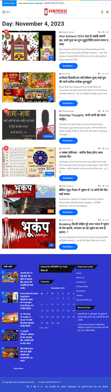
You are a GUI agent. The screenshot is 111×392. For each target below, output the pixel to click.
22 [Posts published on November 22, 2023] (52, 317)
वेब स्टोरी (52, 387)
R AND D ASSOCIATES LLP (49, 382)
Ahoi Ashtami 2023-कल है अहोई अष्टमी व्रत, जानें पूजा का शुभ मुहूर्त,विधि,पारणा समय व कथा (83, 40)
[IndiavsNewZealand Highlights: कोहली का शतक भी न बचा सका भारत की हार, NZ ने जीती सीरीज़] (10, 297)
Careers (79, 295)
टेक (79, 387)
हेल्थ (99, 387)
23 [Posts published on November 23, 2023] (58, 317)
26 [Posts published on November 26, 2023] (74, 317)
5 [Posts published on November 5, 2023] (73, 298)
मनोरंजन (63, 387)
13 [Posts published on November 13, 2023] (42, 311)
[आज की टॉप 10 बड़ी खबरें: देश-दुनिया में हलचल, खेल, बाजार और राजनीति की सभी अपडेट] (10, 277)
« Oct (41, 328)
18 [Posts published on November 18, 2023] (68, 311)
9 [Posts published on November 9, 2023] (57, 304)
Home (79, 273)
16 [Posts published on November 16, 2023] (58, 311)
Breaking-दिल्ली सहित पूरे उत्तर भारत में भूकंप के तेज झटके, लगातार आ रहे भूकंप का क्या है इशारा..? (84, 228)
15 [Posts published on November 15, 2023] (52, 311)
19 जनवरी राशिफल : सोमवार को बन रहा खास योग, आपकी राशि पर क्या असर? (27, 337)
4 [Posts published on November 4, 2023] (68, 298)
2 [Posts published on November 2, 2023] (57, 298)
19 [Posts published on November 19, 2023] (74, 311)
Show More (18, 368)
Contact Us (81, 282)
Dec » (47, 328)
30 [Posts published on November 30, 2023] (58, 323)
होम (47, 387)
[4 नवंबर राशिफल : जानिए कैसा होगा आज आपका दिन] (29, 162)
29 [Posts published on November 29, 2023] (52, 323)
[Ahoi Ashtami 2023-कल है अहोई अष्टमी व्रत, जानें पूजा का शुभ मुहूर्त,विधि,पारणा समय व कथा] (29, 46)
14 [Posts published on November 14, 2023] (47, 311)
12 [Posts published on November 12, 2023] (74, 304)
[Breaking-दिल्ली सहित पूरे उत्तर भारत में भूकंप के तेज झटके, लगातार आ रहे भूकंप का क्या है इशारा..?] (29, 234)
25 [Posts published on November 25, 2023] (68, 317)
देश (58, 387)
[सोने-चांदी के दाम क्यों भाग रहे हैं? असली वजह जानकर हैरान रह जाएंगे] (10, 352)
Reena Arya (65, 74)
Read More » (68, 66)
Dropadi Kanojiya (67, 32)
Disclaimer (80, 291)
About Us (80, 277)
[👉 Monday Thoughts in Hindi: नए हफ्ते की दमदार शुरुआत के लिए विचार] (10, 317)
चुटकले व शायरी (87, 387)
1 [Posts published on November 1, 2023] (52, 298)
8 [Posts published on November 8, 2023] (52, 304)
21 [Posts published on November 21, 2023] (47, 317)
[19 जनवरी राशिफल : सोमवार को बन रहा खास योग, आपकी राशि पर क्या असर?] (10, 335)
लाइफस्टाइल (72, 387)
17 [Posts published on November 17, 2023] (63, 311)
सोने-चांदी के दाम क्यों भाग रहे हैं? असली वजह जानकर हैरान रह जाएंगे (26, 355)
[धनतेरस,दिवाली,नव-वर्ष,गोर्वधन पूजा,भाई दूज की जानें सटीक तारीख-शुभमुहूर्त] (29, 87)
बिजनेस (105, 387)
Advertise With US (84, 300)
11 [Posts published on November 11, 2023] (68, 304)
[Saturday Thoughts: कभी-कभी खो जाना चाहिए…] (29, 125)
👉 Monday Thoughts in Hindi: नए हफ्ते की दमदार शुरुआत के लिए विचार (27, 320)
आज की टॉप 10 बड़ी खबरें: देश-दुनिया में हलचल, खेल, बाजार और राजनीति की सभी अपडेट (93, 317)
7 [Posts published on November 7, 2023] (47, 304)
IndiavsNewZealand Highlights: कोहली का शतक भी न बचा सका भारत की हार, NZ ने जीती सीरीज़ (93, 327)
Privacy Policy (82, 286)
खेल (95, 387)
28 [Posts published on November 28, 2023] (47, 323)
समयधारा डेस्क (65, 149)
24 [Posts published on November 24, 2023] (63, 317)
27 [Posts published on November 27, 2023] (42, 323)
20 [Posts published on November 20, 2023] (42, 317)
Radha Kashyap (67, 186)
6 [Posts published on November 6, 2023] (41, 304)
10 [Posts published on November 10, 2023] (63, 304)
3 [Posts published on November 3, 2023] (63, 298)
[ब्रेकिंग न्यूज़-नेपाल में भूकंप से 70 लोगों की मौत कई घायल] (29, 199)
